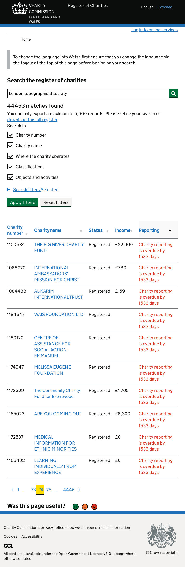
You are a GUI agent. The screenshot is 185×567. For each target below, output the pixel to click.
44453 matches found (35, 105)
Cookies (10, 536)
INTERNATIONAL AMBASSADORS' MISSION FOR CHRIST (56, 274)
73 (33, 490)
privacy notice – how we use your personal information (85, 527)
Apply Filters (22, 202)
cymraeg (164, 7)
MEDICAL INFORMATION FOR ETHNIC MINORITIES (55, 443)
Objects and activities (37, 177)
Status (96, 230)
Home (25, 39)
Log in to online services (154, 29)
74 (41, 490)
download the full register (32, 119)
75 (48, 490)
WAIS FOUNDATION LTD (58, 314)
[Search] (92, 93)
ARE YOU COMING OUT (57, 413)
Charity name (29, 145)
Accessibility (31, 536)
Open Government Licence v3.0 (84, 553)
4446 (69, 490)
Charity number (31, 135)
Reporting (149, 230)
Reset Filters (56, 202)
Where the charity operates (43, 156)
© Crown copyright (162, 552)
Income (122, 230)
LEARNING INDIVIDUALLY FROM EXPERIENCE (55, 466)
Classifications (30, 167)
